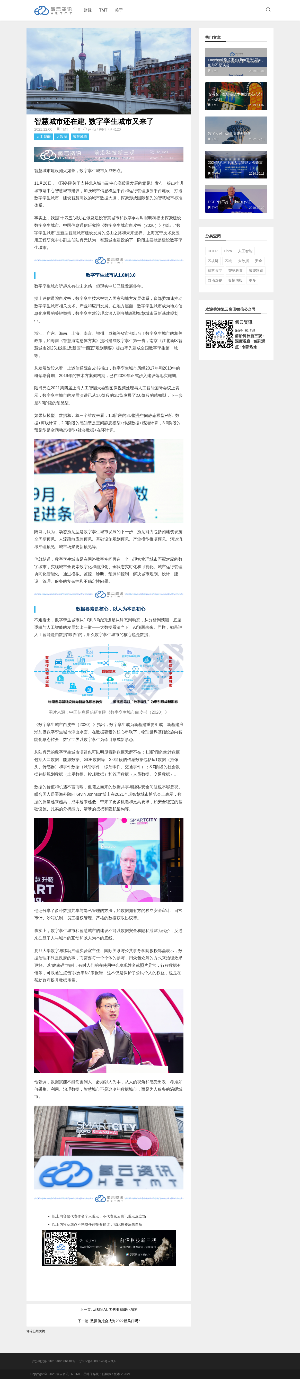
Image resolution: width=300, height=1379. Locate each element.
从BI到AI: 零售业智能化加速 (115, 1310)
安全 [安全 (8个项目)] (258, 261)
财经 (88, 10)
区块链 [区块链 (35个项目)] (213, 261)
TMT (103, 10)
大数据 (61, 137)
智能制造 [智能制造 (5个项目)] (256, 270)
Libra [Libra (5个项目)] (228, 251)
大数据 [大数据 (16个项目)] (243, 261)
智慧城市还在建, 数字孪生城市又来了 (94, 122)
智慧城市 (80, 137)
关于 (119, 10)
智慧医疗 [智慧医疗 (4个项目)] (215, 270)
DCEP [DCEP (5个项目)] (213, 251)
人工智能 (43, 137)
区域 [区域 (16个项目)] (228, 261)
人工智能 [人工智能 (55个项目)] (245, 251)
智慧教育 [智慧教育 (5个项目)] (235, 270)
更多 (252, 280)
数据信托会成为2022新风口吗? (115, 1321)
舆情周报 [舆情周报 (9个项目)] (235, 280)
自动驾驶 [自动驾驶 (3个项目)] (215, 280)
